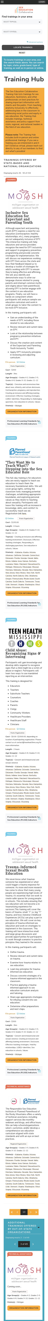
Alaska (26, 546)
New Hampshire (35, 563)
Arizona (32, 546)
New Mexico (21, 566)
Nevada (25, 563)
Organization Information (22, 405)
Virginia (21, 578)
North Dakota (18, 569)
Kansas (25, 555)
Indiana (14, 555)
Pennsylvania (17, 572)
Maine (16, 558)
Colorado (25, 549)
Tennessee (29, 575)
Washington (29, 578)
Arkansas (9, 549)
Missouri (35, 560)
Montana (9, 563)
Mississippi (27, 560)
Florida (17, 552)
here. (25, 507)
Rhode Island (29, 572)
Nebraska (17, 563)
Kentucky (32, 555)
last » (36, 1206)
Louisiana (9, 558)
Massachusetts (34, 558)
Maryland (23, 558)
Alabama (18, 546)
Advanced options (35, 36)
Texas (37, 575)
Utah (8, 578)
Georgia (24, 552)
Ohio (26, 569)
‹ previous (17, 1206)
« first (12, 1206)
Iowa (20, 555)
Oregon (8, 572)
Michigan (18, 399)
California (17, 549)
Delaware (9, 552)
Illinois (8, 555)
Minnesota (17, 560)
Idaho (36, 552)
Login (42, 2)
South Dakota (18, 575)
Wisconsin (16, 581)
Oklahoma (33, 569)
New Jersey (10, 566)
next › (30, 1206)
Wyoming (25, 581)
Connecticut (34, 549)
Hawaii (30, 552)
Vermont (13, 578)
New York (30, 566)
